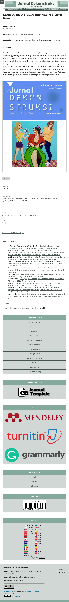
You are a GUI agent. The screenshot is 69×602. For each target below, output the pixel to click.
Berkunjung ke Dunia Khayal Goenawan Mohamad (37, 279)
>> (10, 303)
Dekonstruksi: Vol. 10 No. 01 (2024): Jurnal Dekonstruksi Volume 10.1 (31, 250)
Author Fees (34, 367)
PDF (6, 178)
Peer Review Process (34, 340)
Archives (12, 8)
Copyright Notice (34, 354)
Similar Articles (9, 241)
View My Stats (16, 596)
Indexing (34, 363)
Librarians (34, 486)
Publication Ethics (35, 345)
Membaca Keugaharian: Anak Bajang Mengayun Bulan (41, 283)
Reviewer (34, 331)
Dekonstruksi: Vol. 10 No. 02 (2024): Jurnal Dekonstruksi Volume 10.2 (31, 285)
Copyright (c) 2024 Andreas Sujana (13, 233)
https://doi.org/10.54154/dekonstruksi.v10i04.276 (23, 35)
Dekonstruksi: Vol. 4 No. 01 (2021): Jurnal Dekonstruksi (41, 255)
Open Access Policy (34, 372)
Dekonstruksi (8, 592)
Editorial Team (34, 327)
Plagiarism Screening (34, 358)
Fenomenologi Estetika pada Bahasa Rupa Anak (37, 274)
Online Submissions (34, 349)
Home (5, 8)
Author (34, 481)
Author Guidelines (34, 336)
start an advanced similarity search (24, 308)
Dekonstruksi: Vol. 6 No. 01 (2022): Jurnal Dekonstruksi (39, 259)
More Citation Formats (11, 205)
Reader (34, 477)
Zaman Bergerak (13, 263)
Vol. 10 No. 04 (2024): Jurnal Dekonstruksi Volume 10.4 (35, 8)
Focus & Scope (34, 322)
